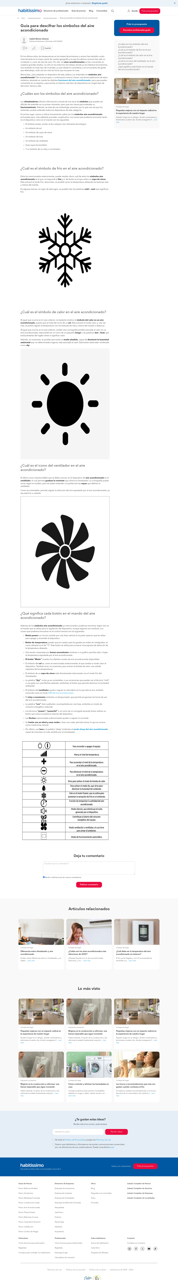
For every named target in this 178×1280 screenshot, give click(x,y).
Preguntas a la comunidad (101, 1193)
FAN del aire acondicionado (60, 693)
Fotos (93, 1198)
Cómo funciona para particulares (31, 1243)
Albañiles (58, 1227)
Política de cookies (97, 1270)
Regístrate (22, 1248)
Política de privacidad (75, 1270)
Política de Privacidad (74, 1140)
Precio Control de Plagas (28, 1232)
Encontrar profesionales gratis (136, 30)
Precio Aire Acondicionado (29, 1207)
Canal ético (95, 1248)
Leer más (30, 961)
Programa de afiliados (99, 1253)
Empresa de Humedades (64, 1198)
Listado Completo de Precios (139, 1184)
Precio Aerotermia (26, 1193)
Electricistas (59, 1222)
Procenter (95, 1203)
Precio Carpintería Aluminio (30, 1222)
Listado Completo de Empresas (140, 1193)
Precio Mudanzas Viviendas (29, 1198)
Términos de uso (103, 1140)
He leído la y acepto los (82, 1140)
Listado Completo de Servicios (139, 1188)
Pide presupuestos (150, 11)
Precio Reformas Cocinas (28, 1217)
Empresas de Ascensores (64, 1188)
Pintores (58, 1217)
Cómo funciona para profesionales (68, 1243)
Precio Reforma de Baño (28, 1188)
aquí (112, 1147)
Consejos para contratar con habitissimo (34, 1253)
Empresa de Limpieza (63, 1193)
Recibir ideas (116, 1132)
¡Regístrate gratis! (100, 3)
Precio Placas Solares (27, 1212)
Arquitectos (59, 1232)
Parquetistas (59, 1207)
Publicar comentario (89, 885)
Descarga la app (61, 1253)
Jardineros (59, 1212)
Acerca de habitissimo (100, 1243)
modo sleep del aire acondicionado (90, 729)
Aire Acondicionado (50, 18)
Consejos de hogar (34, 18)
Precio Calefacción (26, 1227)
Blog (23, 18)
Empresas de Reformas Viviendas (68, 1203)
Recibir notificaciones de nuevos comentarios (63, 877)
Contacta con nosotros (136, 1243)
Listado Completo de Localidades (141, 1198)
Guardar (46, 48)
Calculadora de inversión (65, 1257)
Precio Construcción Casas (29, 1203)
